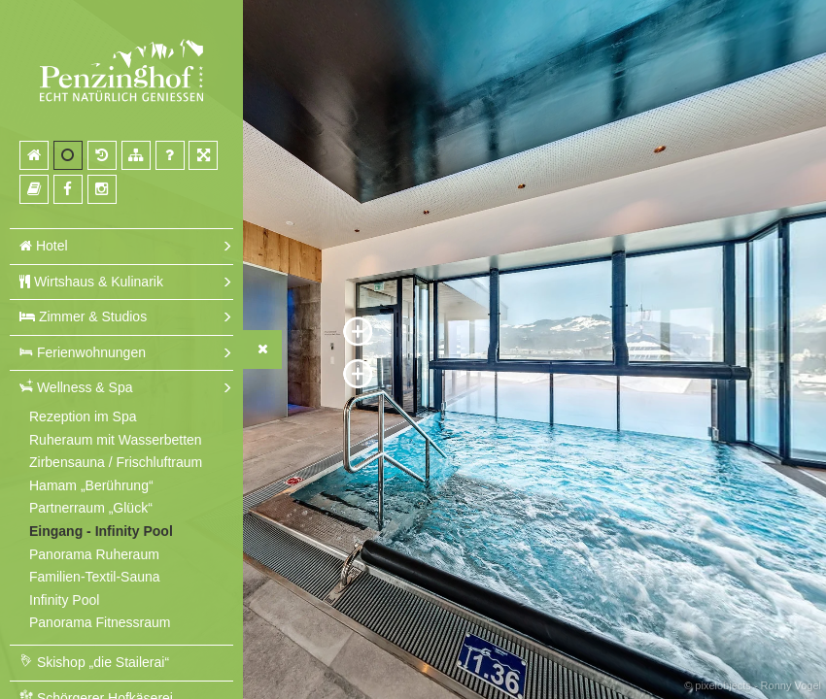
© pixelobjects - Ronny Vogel (752, 685)
